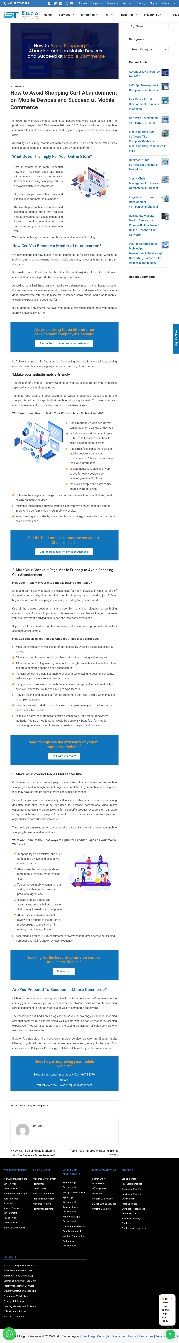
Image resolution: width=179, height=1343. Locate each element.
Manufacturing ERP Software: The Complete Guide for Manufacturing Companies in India (147, 142)
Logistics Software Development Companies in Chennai (143, 202)
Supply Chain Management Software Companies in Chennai (144, 184)
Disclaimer (119, 1336)
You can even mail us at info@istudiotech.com (64, 1085)
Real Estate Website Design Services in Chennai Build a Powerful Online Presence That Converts (145, 226)
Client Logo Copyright (96, 1336)
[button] (64, 343)
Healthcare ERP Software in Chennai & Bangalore (143, 165)
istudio (38, 1126)
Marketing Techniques (33, 1105)
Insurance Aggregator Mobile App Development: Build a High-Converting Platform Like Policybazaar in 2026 (146, 254)
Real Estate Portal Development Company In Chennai (144, 104)
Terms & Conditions (140, 1336)
